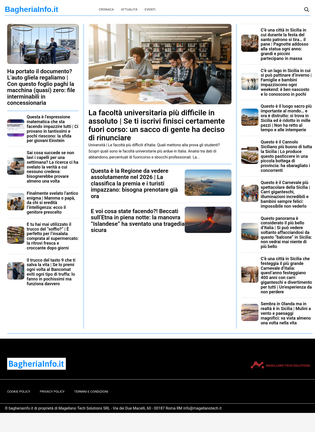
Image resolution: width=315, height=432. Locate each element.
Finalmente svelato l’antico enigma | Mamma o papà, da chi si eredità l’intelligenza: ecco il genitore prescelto (52, 203)
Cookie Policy (18, 391)
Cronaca (106, 9)
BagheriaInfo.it (31, 9)
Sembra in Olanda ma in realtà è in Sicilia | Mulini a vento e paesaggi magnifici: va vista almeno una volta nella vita (286, 313)
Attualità (129, 9)
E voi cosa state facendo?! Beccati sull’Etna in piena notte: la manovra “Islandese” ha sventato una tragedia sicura (138, 220)
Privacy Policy (52, 391)
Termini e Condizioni (91, 391)
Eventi (150, 9)
